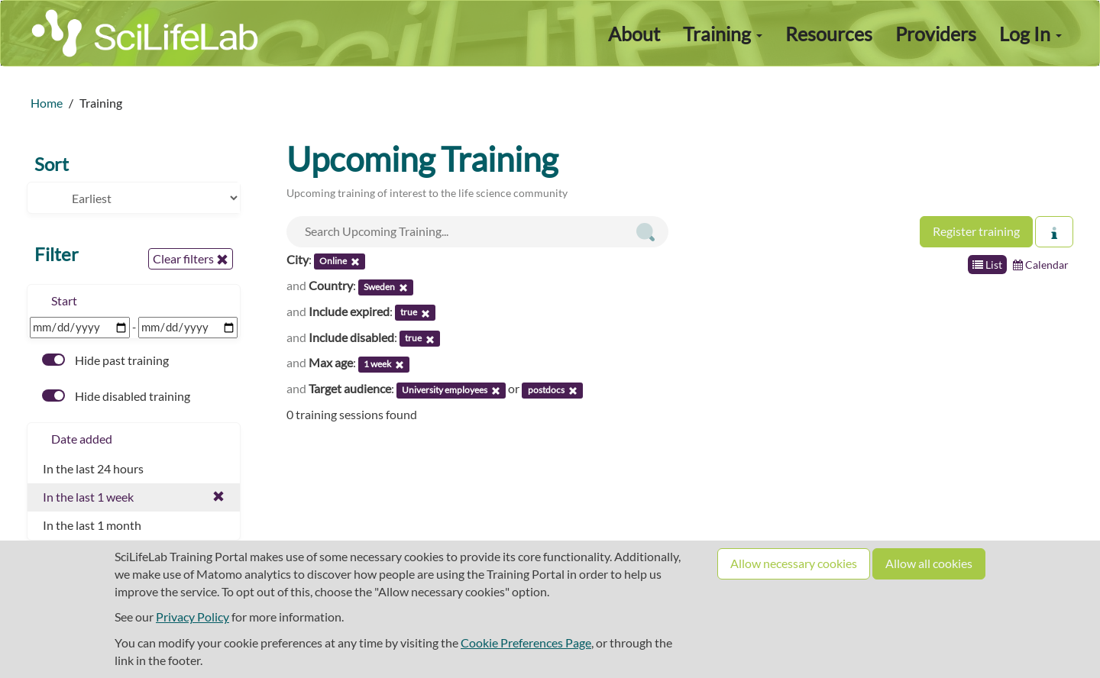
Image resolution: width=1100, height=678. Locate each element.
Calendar (1041, 264)
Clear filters (190, 258)
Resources (828, 33)
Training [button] (722, 33)
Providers (935, 33)
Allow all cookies (928, 563)
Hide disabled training (116, 396)
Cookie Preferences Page (526, 642)
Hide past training (105, 360)
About (634, 33)
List (987, 264)
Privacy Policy (192, 616)
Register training (976, 231)
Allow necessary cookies (793, 563)
